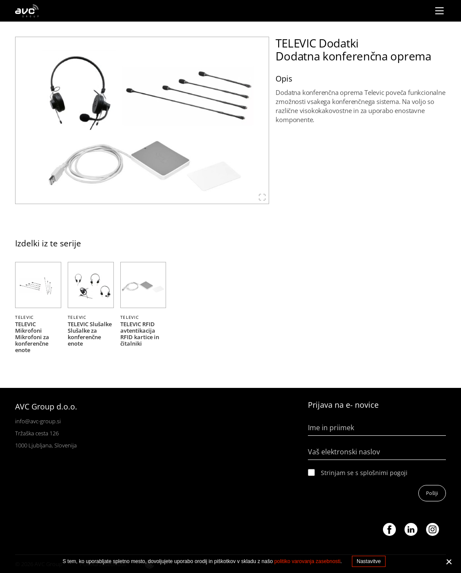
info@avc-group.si (38, 421)
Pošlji (432, 493)
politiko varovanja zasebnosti (307, 561)
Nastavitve (369, 561)
